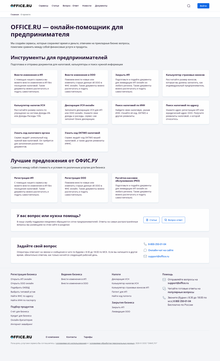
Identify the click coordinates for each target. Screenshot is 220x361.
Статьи (55, 5)
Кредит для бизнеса (21, 322)
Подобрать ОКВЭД (20, 294)
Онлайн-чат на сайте (160, 257)
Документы (101, 5)
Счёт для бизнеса (20, 318)
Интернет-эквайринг (22, 331)
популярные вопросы (181, 299)
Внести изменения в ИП (73, 286)
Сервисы (43, 5)
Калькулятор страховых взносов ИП (130, 294)
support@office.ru (158, 263)
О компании (52, 343)
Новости (86, 5)
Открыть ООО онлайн (22, 290)
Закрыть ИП (118, 314)
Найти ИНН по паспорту (23, 307)
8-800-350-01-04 (157, 251)
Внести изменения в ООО (74, 290)
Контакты (71, 343)
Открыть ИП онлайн (21, 286)
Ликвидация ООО (121, 318)
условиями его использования (71, 350)
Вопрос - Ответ (71, 5)
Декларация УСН (120, 286)
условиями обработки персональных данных (112, 350)
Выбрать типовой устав (23, 298)
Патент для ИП (119, 298)
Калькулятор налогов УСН (125, 290)
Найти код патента (121, 302)
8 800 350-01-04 (182, 308)
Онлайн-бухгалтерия (21, 326)
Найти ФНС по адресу (22, 302)
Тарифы (88, 343)
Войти (203, 5)
